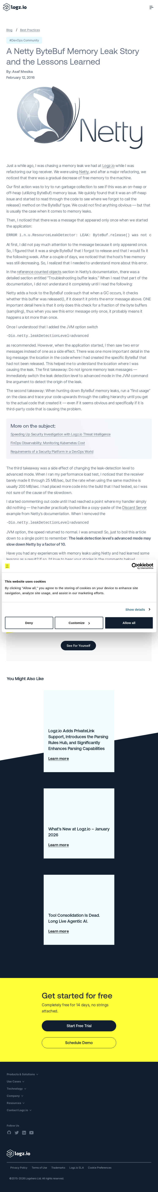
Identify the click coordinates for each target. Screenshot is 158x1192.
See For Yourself (78, 645)
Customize (79, 623)
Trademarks (58, 1167)
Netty (83, 172)
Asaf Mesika (22, 71)
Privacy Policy (18, 1167)
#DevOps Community (24, 40)
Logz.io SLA (76, 1167)
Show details (135, 609)
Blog (9, 30)
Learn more (58, 758)
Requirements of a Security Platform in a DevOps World (52, 451)
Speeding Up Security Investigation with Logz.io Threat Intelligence (61, 434)
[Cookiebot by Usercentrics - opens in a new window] (134, 566)
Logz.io (108, 165)
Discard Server (134, 507)
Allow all (129, 623)
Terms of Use (39, 1167)
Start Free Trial (79, 1026)
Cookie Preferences (99, 1167)
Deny (29, 623)
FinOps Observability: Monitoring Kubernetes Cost (48, 443)
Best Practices (30, 30)
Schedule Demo (79, 1042)
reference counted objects (39, 272)
